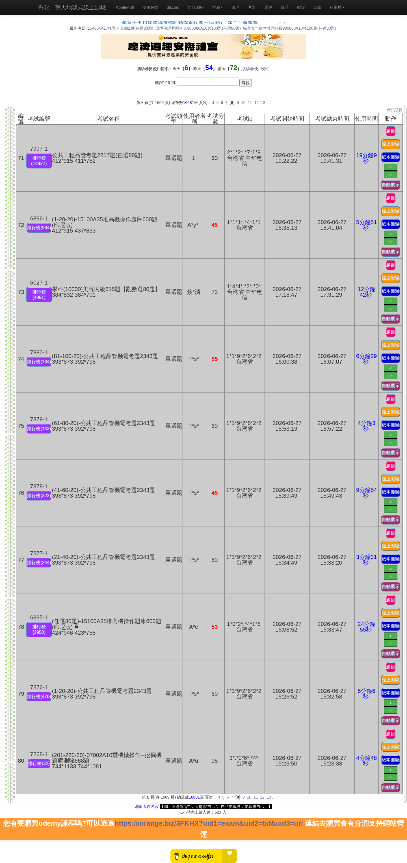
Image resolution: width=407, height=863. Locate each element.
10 (243, 102)
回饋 (317, 7)
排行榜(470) (39, 696)
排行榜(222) (39, 495)
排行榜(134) (39, 361)
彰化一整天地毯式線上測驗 (72, 7)
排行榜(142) (39, 428)
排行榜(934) (39, 227)
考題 (252, 7)
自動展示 (391, 184)
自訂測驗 (196, 7)
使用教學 (150, 7)
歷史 (268, 7)
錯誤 (301, 7)
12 (256, 102)
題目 (390, 131)
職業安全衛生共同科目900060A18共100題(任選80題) (289, 28)
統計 (285, 7)
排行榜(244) (39, 562)
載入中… (203, 20)
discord (173, 7)
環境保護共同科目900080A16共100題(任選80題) (198, 28)
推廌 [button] (217, 7)
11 (250, 102)
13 (263, 102)
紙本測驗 (391, 157)
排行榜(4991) (39, 294)
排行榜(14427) (39, 160)
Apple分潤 (125, 7)
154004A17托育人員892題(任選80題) (120, 28)
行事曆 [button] (337, 7)
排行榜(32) (38, 763)
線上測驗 (391, 144)
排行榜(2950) (39, 629)
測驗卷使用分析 (256, 68)
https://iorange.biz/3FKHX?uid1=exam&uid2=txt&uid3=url (208, 823)
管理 (235, 7)
